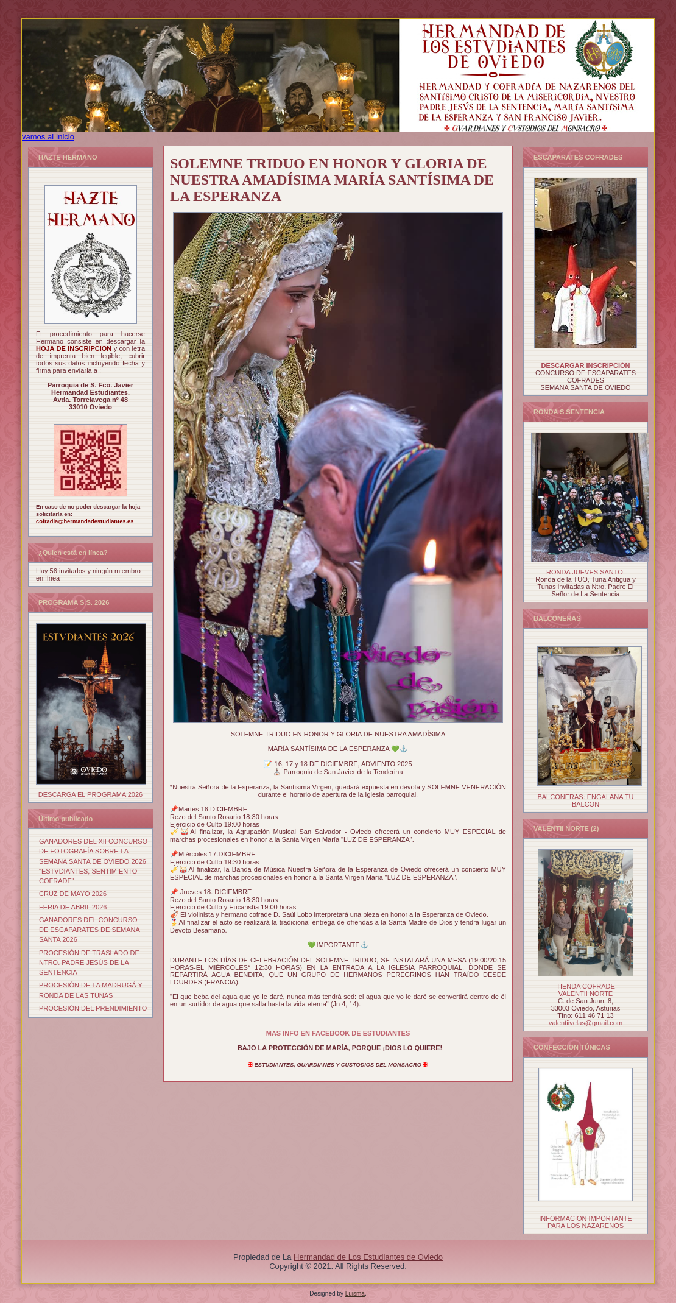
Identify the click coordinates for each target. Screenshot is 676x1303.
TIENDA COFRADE (585, 986)
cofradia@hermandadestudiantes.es (84, 521)
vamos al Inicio (48, 136)
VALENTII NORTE (585, 993)
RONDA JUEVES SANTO (584, 572)
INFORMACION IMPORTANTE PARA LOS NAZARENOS (585, 1222)
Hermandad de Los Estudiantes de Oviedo (368, 1257)
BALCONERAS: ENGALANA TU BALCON (585, 800)
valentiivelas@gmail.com (585, 1022)
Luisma (355, 1293)
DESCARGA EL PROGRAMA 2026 (90, 794)
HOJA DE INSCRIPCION (75, 348)
